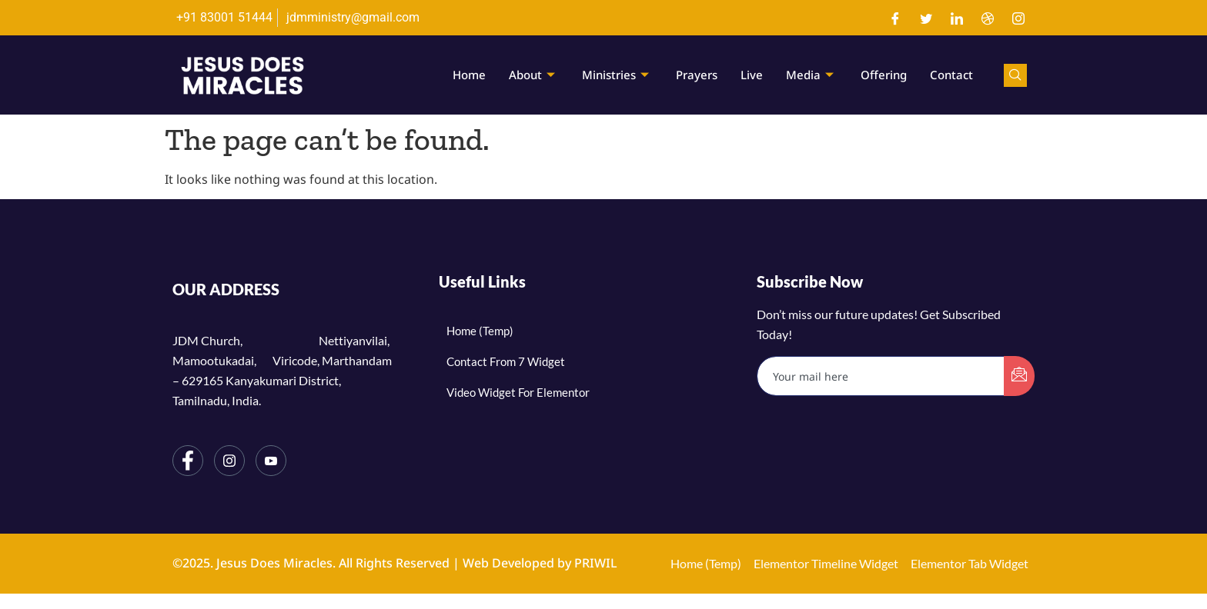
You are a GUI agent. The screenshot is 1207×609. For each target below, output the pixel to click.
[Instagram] (1018, 17)
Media (812, 74)
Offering (884, 74)
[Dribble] (987, 17)
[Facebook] (895, 17)
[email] (881, 376)
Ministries (617, 74)
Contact (951, 74)
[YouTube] (271, 460)
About (534, 74)
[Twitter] (926, 17)
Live (752, 74)
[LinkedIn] (956, 17)
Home (469, 74)
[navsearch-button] (1015, 75)
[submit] (1019, 376)
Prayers (696, 74)
